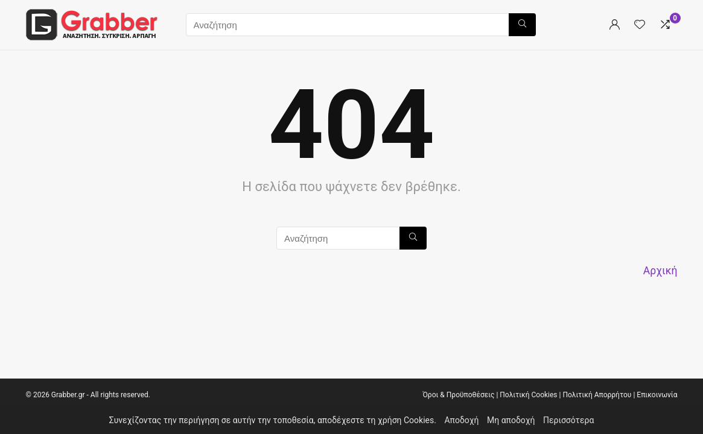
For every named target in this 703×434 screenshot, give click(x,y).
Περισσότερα (568, 420)
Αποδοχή (461, 420)
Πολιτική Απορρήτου (596, 395)
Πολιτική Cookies (528, 395)
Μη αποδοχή (511, 420)
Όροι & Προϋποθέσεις (458, 395)
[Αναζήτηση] (522, 24)
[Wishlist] (639, 25)
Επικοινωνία (657, 395)
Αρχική (660, 271)
